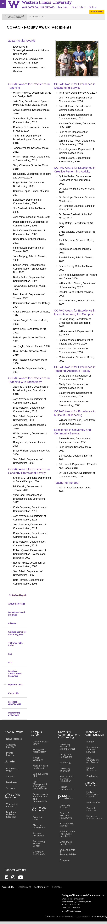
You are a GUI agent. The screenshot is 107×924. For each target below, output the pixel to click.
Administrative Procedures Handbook (67, 836)
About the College (16, 31)
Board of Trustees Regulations (66, 818)
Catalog (10, 779)
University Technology (39, 855)
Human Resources (91, 771)
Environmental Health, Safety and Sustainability (40, 800)
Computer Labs (38, 821)
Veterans (57, 889)
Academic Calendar (11, 748)
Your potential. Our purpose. (38, 7)
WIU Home (33, 17)
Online (92, 7)
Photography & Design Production (67, 781)
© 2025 (48, 919)
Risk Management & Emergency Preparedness (40, 788)
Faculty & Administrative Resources (14, 101)
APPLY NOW (97, 11)
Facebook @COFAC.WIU (14, 131)
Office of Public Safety (40, 745)
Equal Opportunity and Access (92, 762)
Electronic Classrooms (39, 829)
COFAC (41, 17)
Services (10, 790)
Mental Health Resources (40, 769)
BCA (10, 90)
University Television (65, 772)
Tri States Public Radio (15, 72)
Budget (90, 744)
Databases (11, 784)
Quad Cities (78, 7)
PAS (10, 82)
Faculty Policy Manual (66, 827)
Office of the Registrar (12, 798)
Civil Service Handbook (66, 845)
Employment (24, 889)
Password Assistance (38, 837)
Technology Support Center (39, 846)
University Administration (94, 820)
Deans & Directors (91, 812)
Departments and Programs (16, 41)
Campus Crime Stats (40, 777)
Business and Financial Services (93, 752)
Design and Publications (66, 758)
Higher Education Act (67, 790)
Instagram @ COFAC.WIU (14, 142)
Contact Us (13, 121)
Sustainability (41, 889)
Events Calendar (10, 756)
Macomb (63, 7)
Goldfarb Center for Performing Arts (17, 61)
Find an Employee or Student (92, 797)
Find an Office (93, 805)
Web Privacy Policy (99, 919)
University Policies (65, 808)
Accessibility (8, 889)
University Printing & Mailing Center (67, 749)
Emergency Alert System (39, 753)
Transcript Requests (11, 808)
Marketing (65, 765)
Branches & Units (12, 772)
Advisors (12, 51)
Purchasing (92, 778)
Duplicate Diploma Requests (11, 817)
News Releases (14, 741)
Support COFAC (15, 112)
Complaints (65, 862)
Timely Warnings (38, 761)
